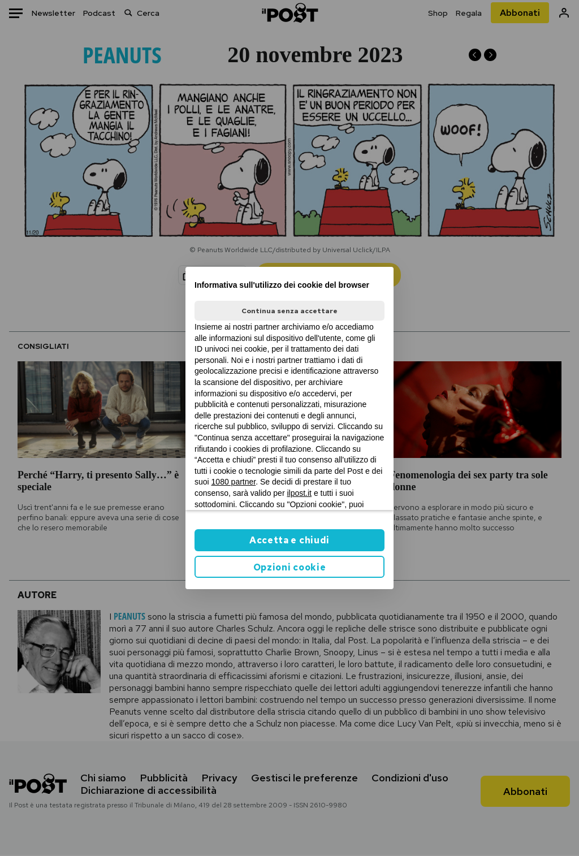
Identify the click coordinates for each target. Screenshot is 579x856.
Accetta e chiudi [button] (289, 540)
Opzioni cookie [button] (289, 567)
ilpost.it (299, 493)
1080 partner (233, 481)
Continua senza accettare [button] (289, 310)
